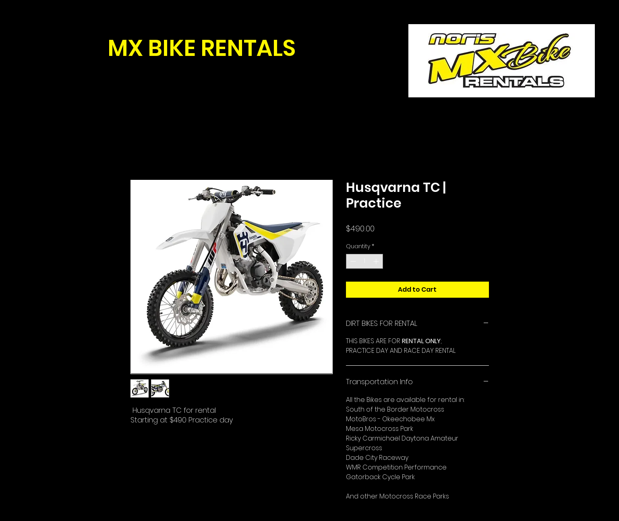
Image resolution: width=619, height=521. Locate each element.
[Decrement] (352, 261)
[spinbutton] (364, 261)
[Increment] (377, 261)
